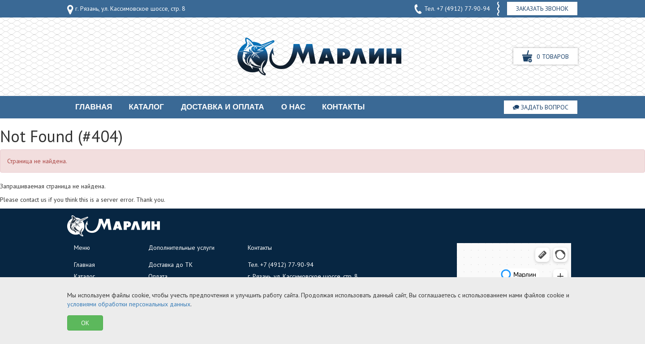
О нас (293, 107)
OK (85, 323)
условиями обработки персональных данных (128, 304)
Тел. (452, 9)
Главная (93, 107)
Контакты (343, 107)
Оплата (158, 276)
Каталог (146, 107)
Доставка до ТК (170, 265)
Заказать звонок (542, 8)
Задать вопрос (540, 107)
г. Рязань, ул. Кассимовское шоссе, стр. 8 (126, 9)
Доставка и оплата (222, 107)
